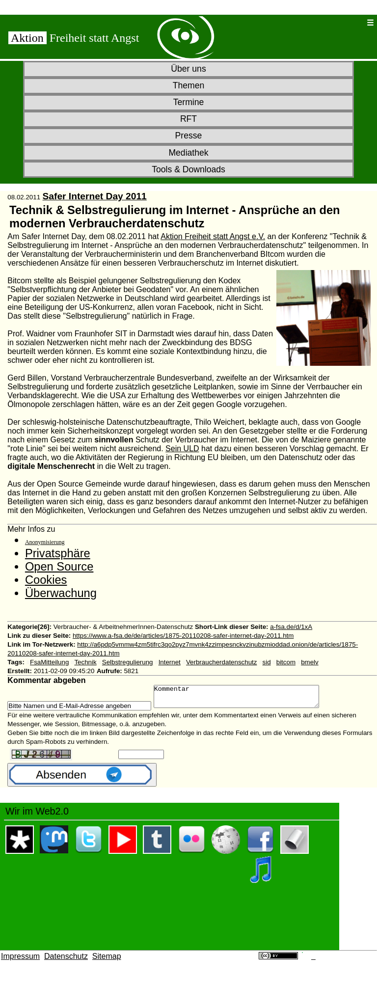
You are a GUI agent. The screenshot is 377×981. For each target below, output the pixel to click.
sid (267, 662)
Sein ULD (182, 448)
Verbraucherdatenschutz (221, 662)
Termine (188, 102)
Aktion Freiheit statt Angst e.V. (213, 236)
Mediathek (188, 153)
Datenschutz (66, 960)
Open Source (59, 566)
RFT (188, 119)
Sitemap (106, 960)
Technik (85, 662)
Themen (189, 85)
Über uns (188, 69)
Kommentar (246, 698)
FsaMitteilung (49, 662)
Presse (188, 135)
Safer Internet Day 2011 (95, 196)
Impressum (20, 960)
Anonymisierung (45, 542)
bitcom (286, 662)
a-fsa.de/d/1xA (291, 626)
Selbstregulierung (127, 662)
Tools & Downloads (188, 169)
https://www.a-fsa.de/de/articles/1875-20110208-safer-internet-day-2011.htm (183, 635)
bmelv (310, 662)
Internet (170, 662)
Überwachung (61, 593)
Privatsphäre (57, 553)
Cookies (46, 579)
